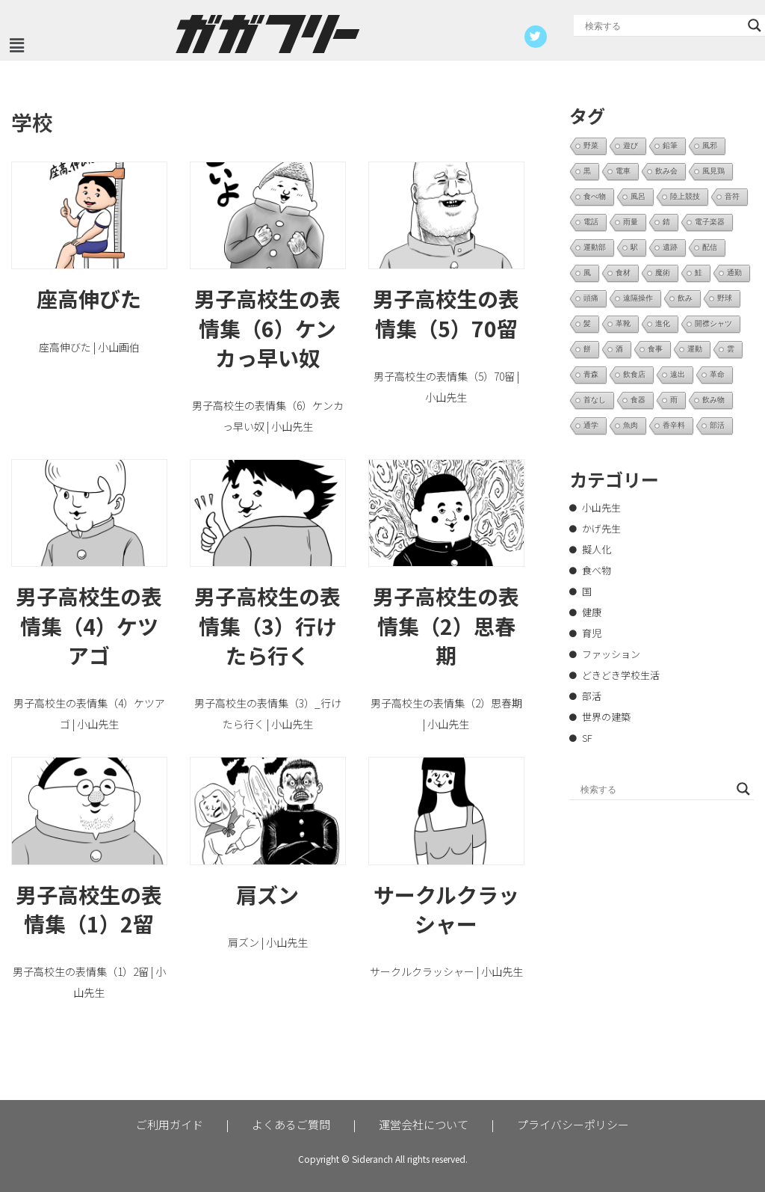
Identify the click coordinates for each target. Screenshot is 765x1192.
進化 (662, 323)
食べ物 (594, 196)
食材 (623, 272)
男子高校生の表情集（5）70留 (446, 312)
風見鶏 (713, 171)
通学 (590, 425)
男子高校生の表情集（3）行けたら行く (267, 625)
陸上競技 (685, 196)
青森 (590, 374)
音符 (732, 196)
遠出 (677, 374)
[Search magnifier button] (754, 25)
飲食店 (634, 374)
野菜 (590, 145)
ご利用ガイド (169, 1124)
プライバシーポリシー (573, 1124)
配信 (709, 247)
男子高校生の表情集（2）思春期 (446, 625)
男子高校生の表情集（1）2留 (89, 908)
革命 (717, 374)
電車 (623, 171)
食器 (638, 400)
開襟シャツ (713, 323)
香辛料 (674, 425)
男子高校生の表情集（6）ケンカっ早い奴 (267, 327)
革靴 (623, 323)
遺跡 (670, 247)
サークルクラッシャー (446, 908)
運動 (694, 349)
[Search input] (662, 25)
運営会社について (423, 1124)
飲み (685, 298)
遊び (630, 145)
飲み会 (666, 171)
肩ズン (267, 894)
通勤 (734, 272)
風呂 (638, 196)
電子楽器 (710, 222)
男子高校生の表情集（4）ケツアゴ (89, 625)
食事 (655, 349)
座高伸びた (89, 298)
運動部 (594, 247)
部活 (717, 425)
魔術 (662, 272)
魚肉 (630, 425)
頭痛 (590, 298)
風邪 (709, 145)
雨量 (630, 222)
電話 (590, 222)
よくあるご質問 (291, 1124)
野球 (724, 298)
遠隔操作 (638, 298)
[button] (16, 45)
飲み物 (713, 400)
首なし (594, 400)
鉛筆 (670, 145)
